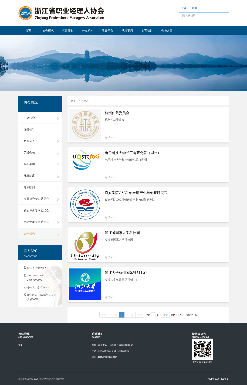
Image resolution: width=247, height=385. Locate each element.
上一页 (113, 315)
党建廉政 (67, 30)
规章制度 (41, 176)
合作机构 (41, 234)
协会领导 (41, 118)
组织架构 (41, 164)
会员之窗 (166, 30)
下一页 (130, 315)
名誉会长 (41, 141)
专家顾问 (41, 187)
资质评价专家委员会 (41, 210)
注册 (194, 7)
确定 (165, 315)
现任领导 (41, 129)
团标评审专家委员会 (41, 222)
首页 (28, 30)
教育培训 (147, 30)
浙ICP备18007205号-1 (217, 379)
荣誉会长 (41, 153)
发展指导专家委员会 (41, 199)
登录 (183, 7)
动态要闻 (127, 30)
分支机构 (87, 30)
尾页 (139, 315)
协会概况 (48, 30)
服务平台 (107, 30)
